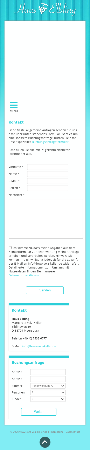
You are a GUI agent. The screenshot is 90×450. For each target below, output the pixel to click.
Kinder (16, 399)
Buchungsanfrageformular (50, 142)
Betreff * (15, 188)
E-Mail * (14, 181)
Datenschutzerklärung (24, 275)
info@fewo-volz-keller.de (39, 346)
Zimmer (17, 386)
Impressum (56, 432)
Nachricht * (17, 195)
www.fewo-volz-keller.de (33, 432)
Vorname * (16, 167)
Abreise (17, 379)
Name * (14, 174)
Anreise (17, 372)
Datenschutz (72, 432)
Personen (18, 392)
